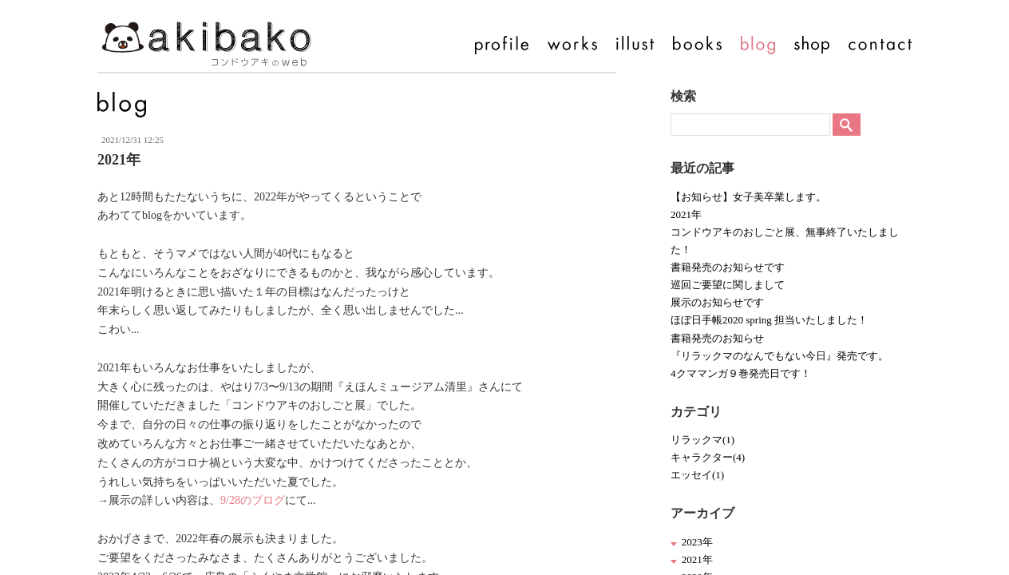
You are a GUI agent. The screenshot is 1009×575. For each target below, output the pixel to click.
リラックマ (702, 440)
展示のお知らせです (717, 302)
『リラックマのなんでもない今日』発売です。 (779, 356)
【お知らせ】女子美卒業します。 (748, 197)
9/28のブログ (252, 500)
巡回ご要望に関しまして (728, 285)
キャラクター (708, 457)
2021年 (686, 214)
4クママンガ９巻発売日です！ (741, 373)
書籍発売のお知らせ (717, 338)
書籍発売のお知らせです (728, 267)
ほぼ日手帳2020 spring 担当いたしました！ (769, 320)
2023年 (697, 542)
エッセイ (697, 475)
